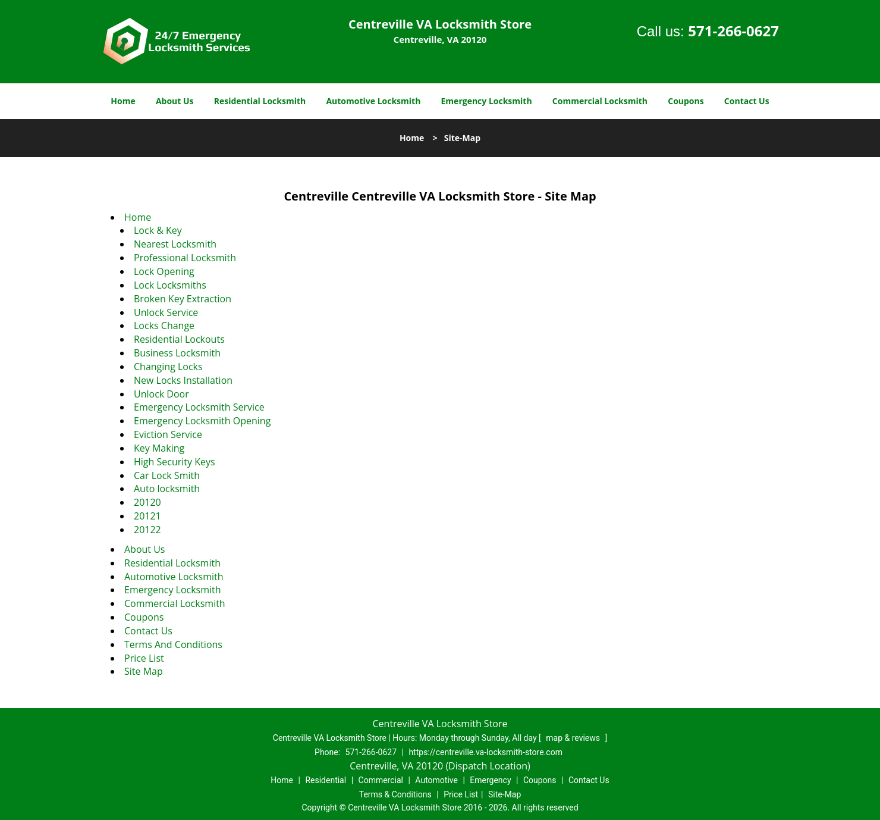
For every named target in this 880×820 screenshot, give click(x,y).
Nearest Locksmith (175, 244)
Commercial (381, 780)
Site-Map (504, 794)
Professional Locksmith (185, 257)
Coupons (685, 101)
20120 (147, 502)
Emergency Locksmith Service (199, 407)
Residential (325, 780)
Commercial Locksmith (600, 101)
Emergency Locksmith (486, 101)
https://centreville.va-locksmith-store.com (485, 752)
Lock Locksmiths (170, 285)
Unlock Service (166, 312)
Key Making (159, 448)
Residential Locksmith (260, 101)
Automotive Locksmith (373, 101)
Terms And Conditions (173, 644)
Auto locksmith (167, 488)
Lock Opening (164, 271)
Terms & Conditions (395, 794)
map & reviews (574, 738)
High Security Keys (174, 461)
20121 (147, 515)
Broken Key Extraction (182, 298)
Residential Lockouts (179, 339)
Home (123, 101)
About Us (175, 101)
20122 (147, 529)
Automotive (436, 780)
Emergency (490, 780)
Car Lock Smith (167, 475)
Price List (144, 658)
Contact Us (746, 101)
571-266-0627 (733, 30)
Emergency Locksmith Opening (202, 420)
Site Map (143, 671)
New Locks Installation (183, 380)
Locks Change (164, 325)
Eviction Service (168, 434)
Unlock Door (161, 393)
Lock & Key (158, 230)
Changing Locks (168, 366)
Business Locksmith (177, 352)
